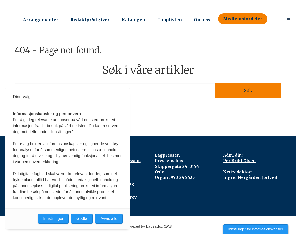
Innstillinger (53, 218)
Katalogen (133, 20)
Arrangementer (40, 20)
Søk (248, 90)
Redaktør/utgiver (90, 20)
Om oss (202, 20)
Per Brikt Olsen (239, 160)
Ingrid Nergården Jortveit (250, 177)
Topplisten (169, 20)
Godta (81, 218)
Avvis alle (109, 218)
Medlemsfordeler (242, 19)
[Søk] (274, 19)
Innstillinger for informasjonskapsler (255, 229)
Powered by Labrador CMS (148, 226)
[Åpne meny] (288, 19)
